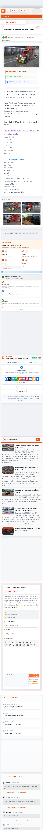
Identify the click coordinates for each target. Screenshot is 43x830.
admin (14, 37)
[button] (6, 642)
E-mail (7, 629)
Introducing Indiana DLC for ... (14, 707)
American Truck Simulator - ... (14, 716)
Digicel (11, 233)
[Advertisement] (21, 332)
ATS (36, 233)
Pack (24, 233)
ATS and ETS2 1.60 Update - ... (14, 724)
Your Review (9, 638)
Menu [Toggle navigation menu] (6, 17)
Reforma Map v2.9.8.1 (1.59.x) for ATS (16, 792)
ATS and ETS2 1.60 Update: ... (13, 733)
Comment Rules (33, 683)
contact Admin (37, 397)
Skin (20, 233)
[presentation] (5, 642)
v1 (27, 233)
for (33, 233)
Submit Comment (34, 675)
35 (30, 233)
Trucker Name (9, 621)
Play (16, 233)
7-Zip (25, 256)
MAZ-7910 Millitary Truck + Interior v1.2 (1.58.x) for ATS (21, 820)
